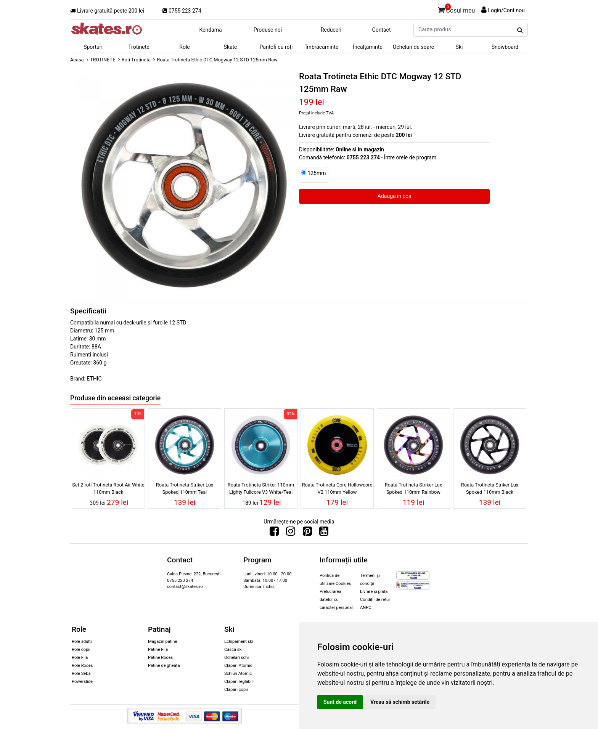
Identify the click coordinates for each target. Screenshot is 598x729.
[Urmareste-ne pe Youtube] (323, 533)
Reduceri (331, 30)
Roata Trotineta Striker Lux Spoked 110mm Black (489, 488)
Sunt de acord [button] (340, 702)
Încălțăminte (368, 47)
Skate (230, 47)
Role (184, 47)
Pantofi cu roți (276, 47)
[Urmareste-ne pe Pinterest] (307, 533)
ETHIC (94, 379)
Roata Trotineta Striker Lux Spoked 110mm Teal (184, 488)
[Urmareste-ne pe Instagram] (290, 533)
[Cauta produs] (520, 30)
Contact (381, 30)
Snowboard (505, 47)
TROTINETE (103, 60)
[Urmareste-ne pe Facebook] (274, 533)
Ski (459, 47)
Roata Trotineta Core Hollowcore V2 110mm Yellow (337, 488)
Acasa (77, 60)
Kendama (210, 30)
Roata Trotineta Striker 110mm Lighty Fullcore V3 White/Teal (261, 488)
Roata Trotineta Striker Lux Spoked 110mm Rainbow (413, 488)
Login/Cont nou (506, 10)
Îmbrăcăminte (321, 47)
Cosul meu (456, 9)
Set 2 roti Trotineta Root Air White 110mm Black (108, 488)
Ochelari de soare (413, 47)
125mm (316, 173)
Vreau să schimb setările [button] (399, 702)
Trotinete (139, 47)
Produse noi (268, 30)
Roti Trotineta (136, 60)
